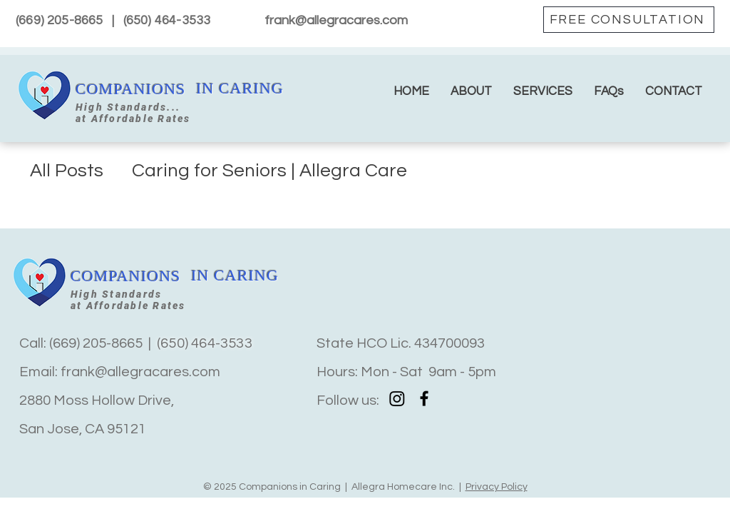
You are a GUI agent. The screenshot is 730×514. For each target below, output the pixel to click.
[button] (543, 91)
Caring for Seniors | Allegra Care (269, 170)
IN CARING (240, 88)
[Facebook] (424, 398)
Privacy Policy (497, 487)
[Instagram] (397, 398)
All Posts (66, 170)
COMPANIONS (130, 89)
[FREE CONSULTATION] (628, 19)
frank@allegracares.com (336, 20)
